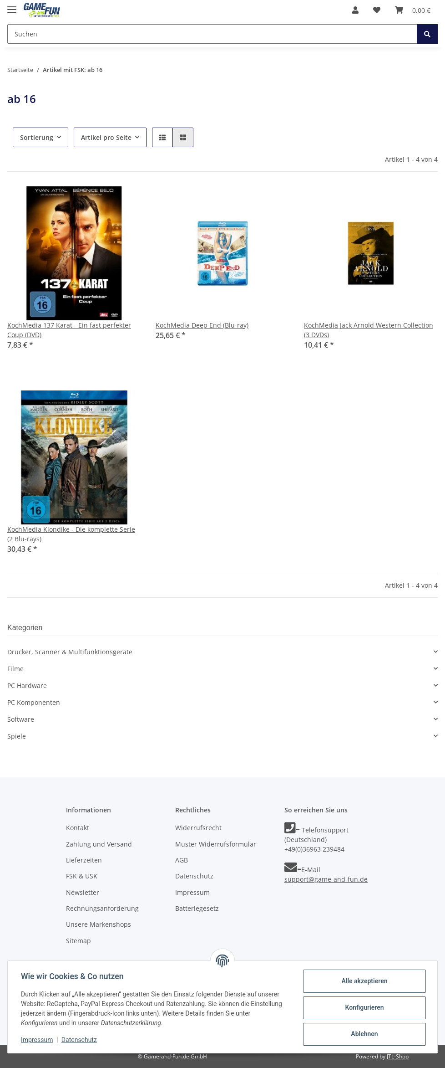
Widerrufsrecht (198, 827)
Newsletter (82, 892)
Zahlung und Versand (99, 844)
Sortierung (36, 137)
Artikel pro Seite (106, 137)
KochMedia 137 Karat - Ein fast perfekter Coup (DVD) (69, 330)
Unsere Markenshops (98, 924)
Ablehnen (362, 1033)
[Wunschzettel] (377, 10)
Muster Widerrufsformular (215, 844)
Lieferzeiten (84, 860)
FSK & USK (81, 876)
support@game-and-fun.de (326, 879)
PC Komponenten (33, 702)
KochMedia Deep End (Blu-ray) (202, 325)
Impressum (192, 892)
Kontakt (77, 827)
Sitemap (78, 940)
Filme (15, 668)
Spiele (16, 736)
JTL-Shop (398, 1056)
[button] (355, 10)
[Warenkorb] (413, 10)
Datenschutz (194, 876)
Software (20, 719)
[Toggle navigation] (11, 5)
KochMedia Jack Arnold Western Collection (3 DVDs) (368, 330)
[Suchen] (212, 34)
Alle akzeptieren (363, 981)
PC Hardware (27, 685)
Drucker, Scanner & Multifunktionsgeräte (69, 651)
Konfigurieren (363, 1007)
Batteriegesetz (197, 908)
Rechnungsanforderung (102, 908)
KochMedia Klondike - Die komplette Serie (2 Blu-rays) (71, 534)
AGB (181, 860)
